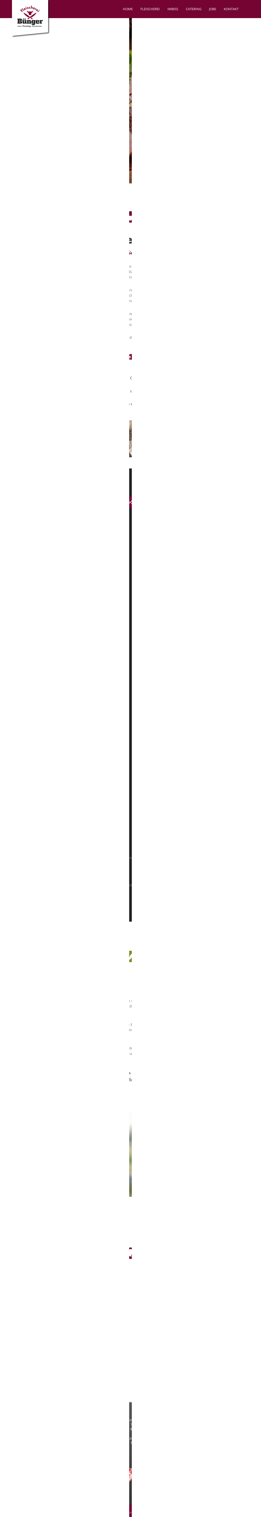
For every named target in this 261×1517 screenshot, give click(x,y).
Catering (193, 9)
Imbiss (172, 9)
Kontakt (231, 9)
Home (128, 9)
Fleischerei (150, 9)
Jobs (212, 9)
